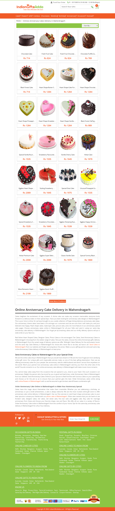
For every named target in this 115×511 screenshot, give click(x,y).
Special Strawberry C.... (26, 222)
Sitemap (76, 492)
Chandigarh (26, 453)
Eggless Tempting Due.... (67, 222)
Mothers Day (19, 437)
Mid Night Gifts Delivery (41, 492)
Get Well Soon (40, 437)
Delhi (17, 449)
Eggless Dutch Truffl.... (47, 289)
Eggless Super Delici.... (47, 256)
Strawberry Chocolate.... (47, 222)
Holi (84, 440)
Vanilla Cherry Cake (68, 155)
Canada (69, 449)
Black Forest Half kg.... (88, 121)
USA (82, 451)
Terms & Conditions (46, 490)
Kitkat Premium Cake (26, 256)
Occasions (81, 16)
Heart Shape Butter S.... (47, 87)
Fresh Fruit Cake (47, 54)
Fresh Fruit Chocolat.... (68, 54)
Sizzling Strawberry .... (47, 188)
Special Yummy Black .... (88, 256)
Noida (45, 449)
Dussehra (77, 435)
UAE (74, 451)
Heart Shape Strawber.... (47, 121)
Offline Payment (75, 490)
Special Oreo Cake (68, 188)
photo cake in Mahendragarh (56, 396)
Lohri (61, 440)
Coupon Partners (65, 492)
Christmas (93, 435)
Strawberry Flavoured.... (47, 155)
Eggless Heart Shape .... (27, 188)
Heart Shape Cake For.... (67, 87)
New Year (43, 435)
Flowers (25, 16)
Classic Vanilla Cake (67, 256)
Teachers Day (19, 442)
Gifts (31, 16)
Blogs (25, 490)
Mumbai (23, 449)
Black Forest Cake (27, 87)
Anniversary (72, 16)
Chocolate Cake (26, 54)
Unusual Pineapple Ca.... (88, 188)
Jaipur (46, 451)
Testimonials (63, 490)
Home (18, 21)
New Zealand (93, 449)
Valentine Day (20, 440)
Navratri (62, 437)
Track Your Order (58, 2)
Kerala (26, 451)
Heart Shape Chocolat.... (88, 87)
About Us (18, 490)
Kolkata (40, 451)
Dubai (75, 449)
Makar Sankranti (70, 440)
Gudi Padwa (84, 437)
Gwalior (17, 453)
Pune (51, 449)
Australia (62, 449)
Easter (89, 440)
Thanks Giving (43, 440)
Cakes (18, 16)
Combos (37, 16)
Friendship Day (31, 440)
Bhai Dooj (85, 435)
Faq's (56, 490)
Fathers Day (30, 437)
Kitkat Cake (88, 155)
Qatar (61, 451)
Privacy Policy (33, 490)
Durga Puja (68, 435)
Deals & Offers (87, 490)
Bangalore (30, 449)
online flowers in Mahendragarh (30, 381)
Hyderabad (19, 451)
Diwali (61, 435)
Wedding (54, 16)
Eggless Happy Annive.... (88, 222)
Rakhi (79, 440)
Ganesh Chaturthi (72, 437)
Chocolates (45, 16)
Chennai (33, 451)
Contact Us (54, 492)
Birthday (62, 16)
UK (78, 451)
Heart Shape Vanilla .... (67, 121)
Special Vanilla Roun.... (26, 155)
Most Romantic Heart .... (26, 289)
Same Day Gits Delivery (23, 492)
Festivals (90, 16)
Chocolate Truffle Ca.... (88, 54)
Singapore (68, 451)
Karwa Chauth (64, 442)
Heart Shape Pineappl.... (26, 121)
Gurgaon (39, 449)
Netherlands (83, 449)
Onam (92, 437)
